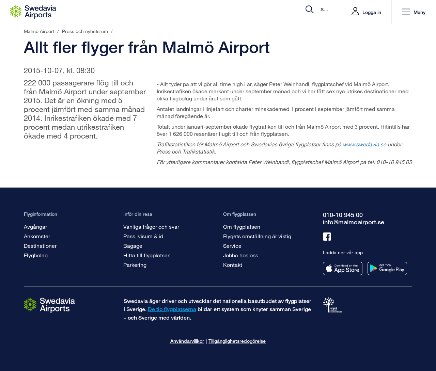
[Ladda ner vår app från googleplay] (387, 268)
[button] (413, 12)
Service (232, 245)
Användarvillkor (187, 341)
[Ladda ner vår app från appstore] (342, 268)
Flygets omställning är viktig (257, 236)
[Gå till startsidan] (49, 304)
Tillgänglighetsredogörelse (237, 341)
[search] (295, 12)
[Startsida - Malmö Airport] (33, 12)
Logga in (371, 12)
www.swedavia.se (364, 144)
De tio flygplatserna (172, 309)
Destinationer (40, 245)
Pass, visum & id (143, 236)
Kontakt (232, 264)
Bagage (132, 245)
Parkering (134, 264)
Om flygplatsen (241, 226)
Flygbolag (36, 255)
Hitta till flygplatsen (147, 255)
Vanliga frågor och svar (151, 226)
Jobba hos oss (240, 255)
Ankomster (37, 236)
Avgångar (35, 226)
